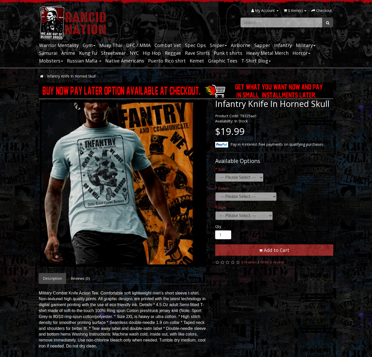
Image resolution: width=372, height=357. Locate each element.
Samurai (48, 53)
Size (221, 169)
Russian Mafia (84, 60)
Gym (89, 45)
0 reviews (249, 262)
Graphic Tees (222, 60)
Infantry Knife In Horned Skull (71, 76)
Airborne (240, 45)
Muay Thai (110, 45)
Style (222, 207)
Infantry (283, 45)
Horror (301, 53)
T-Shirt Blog (256, 60)
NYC (134, 53)
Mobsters (51, 60)
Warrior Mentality (59, 45)
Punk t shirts (228, 53)
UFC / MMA (138, 45)
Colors (223, 188)
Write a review (272, 262)
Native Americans (124, 60)
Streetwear (113, 53)
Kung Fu (88, 53)
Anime (68, 53)
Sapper (262, 45)
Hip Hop (152, 53)
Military (305, 45)
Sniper (218, 45)
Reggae (173, 53)
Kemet (197, 60)
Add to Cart (274, 250)
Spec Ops (195, 45)
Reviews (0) (80, 278)
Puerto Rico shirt (167, 60)
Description (52, 278)
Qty (218, 226)
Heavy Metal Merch (267, 53)
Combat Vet (167, 45)
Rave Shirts (197, 53)
